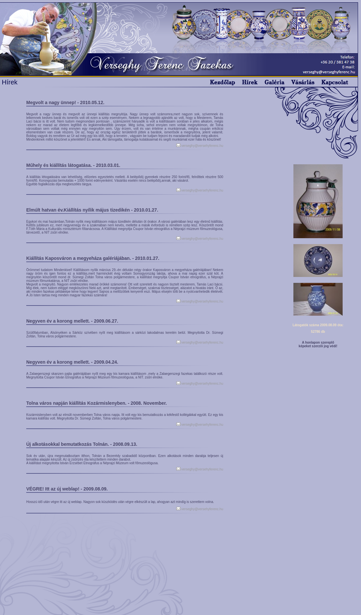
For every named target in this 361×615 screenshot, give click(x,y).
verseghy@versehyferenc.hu (201, 146)
